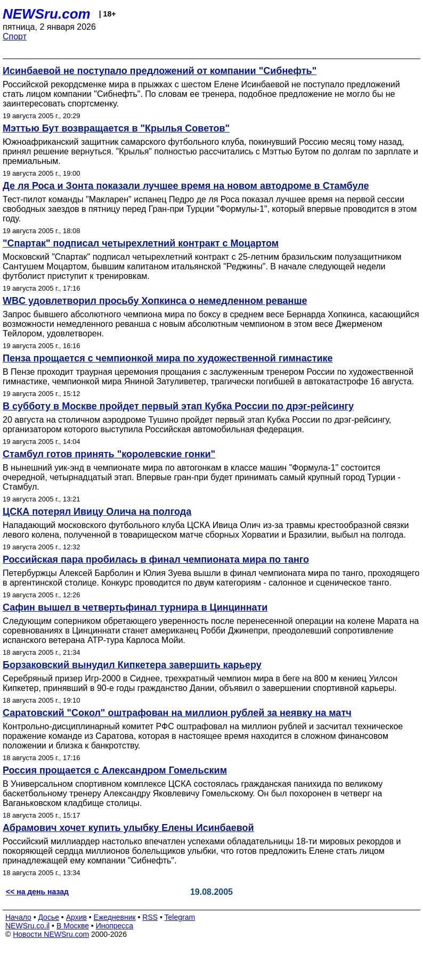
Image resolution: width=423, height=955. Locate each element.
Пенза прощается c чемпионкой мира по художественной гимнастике (168, 358)
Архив (76, 917)
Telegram (180, 917)
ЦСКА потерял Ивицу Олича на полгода (97, 511)
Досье (48, 917)
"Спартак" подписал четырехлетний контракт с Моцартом (141, 243)
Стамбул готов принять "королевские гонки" (109, 454)
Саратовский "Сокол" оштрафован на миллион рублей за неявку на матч (177, 712)
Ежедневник (115, 917)
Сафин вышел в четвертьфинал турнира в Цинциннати (135, 607)
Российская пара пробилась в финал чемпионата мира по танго (156, 559)
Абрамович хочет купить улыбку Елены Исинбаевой (128, 827)
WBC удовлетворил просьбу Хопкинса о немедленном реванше (155, 300)
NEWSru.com (47, 14)
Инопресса (115, 925)
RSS (150, 917)
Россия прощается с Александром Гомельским (115, 770)
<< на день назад (37, 891)
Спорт (15, 36)
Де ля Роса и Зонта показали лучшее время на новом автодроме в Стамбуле (186, 185)
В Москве (72, 925)
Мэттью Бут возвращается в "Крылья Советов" (116, 128)
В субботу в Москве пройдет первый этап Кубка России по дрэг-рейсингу (178, 406)
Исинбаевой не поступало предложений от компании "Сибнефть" (159, 70)
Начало (18, 917)
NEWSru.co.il (27, 925)
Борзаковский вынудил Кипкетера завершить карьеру (132, 665)
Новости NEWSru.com (51, 934)
